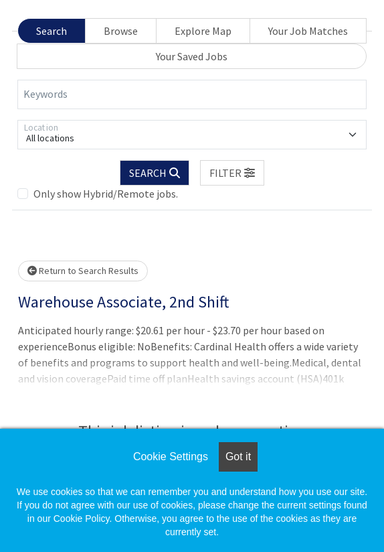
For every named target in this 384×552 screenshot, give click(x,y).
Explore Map (203, 31)
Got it (238, 456)
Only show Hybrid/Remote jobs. (105, 193)
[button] (232, 173)
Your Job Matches (308, 31)
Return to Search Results (82, 271)
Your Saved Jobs (191, 56)
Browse (121, 31)
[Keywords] (192, 94)
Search (51, 31)
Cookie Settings (170, 456)
